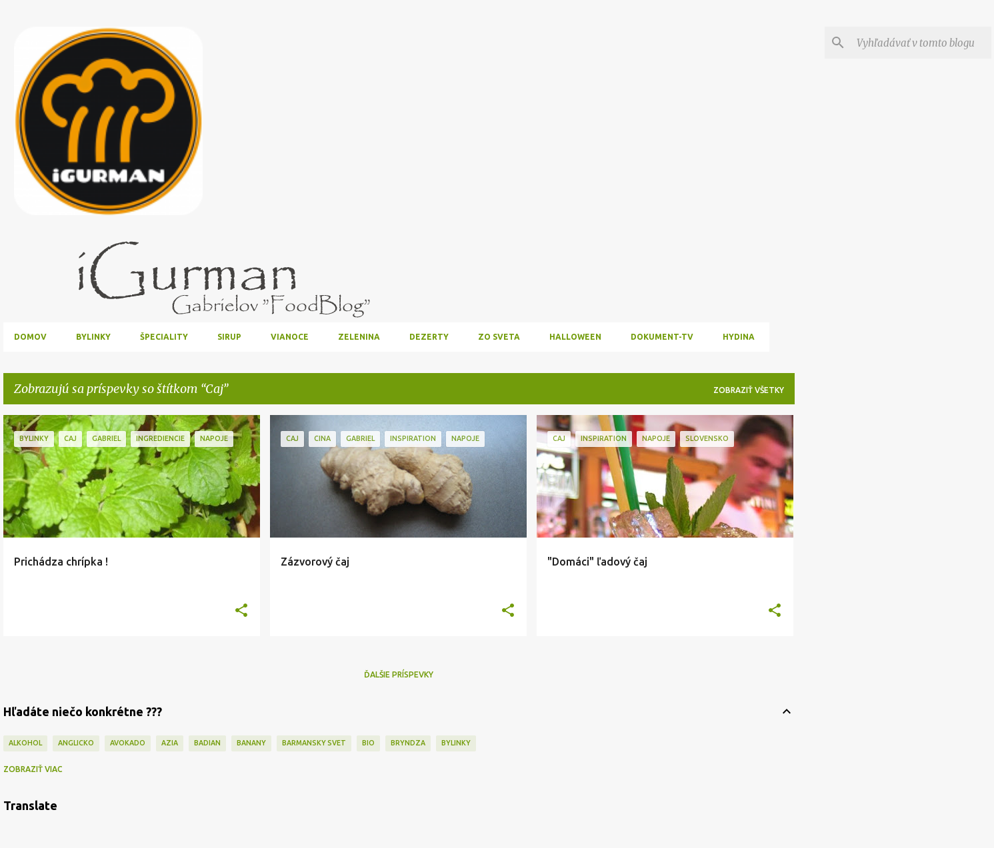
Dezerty (429, 336)
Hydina (739, 336)
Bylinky (93, 336)
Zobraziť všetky (748, 390)
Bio (368, 743)
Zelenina (359, 336)
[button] (241, 611)
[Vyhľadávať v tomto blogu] (921, 43)
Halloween (575, 336)
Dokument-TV (662, 336)
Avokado (127, 743)
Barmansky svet (314, 743)
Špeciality (164, 336)
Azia (169, 743)
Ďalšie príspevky (398, 674)
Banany (251, 743)
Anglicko (76, 743)
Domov (30, 336)
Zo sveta (499, 336)
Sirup (229, 336)
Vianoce (290, 336)
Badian (207, 743)
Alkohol (25, 743)
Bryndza (408, 743)
